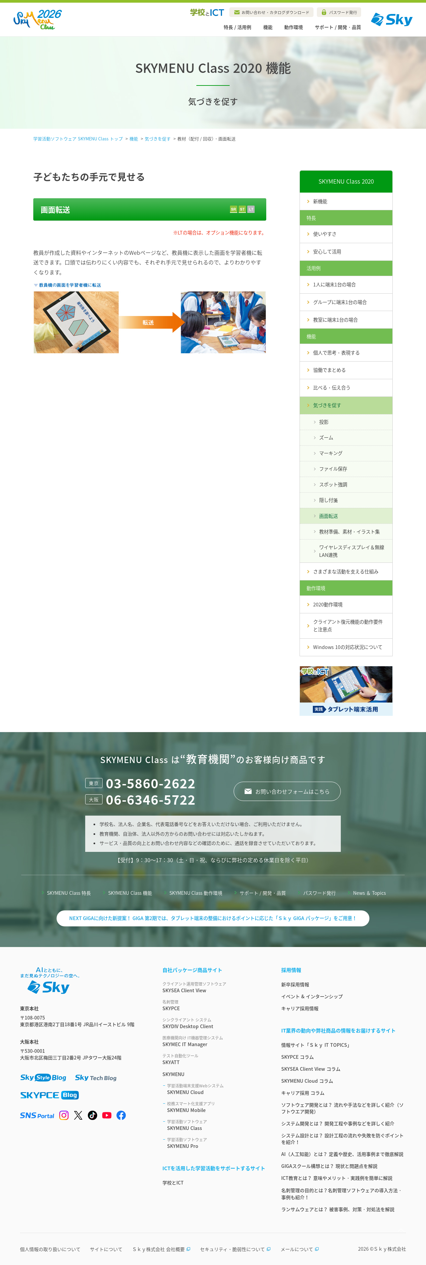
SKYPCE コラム (297, 1056)
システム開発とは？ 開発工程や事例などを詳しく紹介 (337, 1123)
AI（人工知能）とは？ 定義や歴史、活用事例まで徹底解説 (342, 1154)
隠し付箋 (328, 500)
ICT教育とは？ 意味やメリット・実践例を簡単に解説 (336, 1178)
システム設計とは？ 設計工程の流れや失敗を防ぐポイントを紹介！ (342, 1138)
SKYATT (213, 1059)
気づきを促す (327, 405)
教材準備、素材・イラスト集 (349, 531)
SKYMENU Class (216, 1125)
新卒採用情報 (295, 984)
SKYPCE (213, 1005)
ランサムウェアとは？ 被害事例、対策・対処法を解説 (337, 1209)
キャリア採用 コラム (302, 1092)
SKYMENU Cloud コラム (307, 1080)
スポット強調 (333, 484)
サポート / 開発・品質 (338, 27)
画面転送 (328, 516)
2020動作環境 (327, 604)
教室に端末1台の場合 (335, 319)
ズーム (326, 437)
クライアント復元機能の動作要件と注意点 (348, 625)
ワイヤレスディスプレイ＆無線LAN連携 (351, 551)
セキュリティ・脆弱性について (235, 1249)
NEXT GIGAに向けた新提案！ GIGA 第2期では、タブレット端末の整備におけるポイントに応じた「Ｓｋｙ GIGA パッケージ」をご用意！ (213, 918)
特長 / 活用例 (237, 27)
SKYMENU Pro (216, 1143)
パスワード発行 (343, 12)
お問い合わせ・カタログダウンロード (276, 12)
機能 (268, 27)
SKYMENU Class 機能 (130, 892)
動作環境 (293, 27)
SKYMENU (173, 1074)
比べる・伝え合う (331, 387)
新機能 (320, 201)
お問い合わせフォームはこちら (292, 791)
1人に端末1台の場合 (334, 284)
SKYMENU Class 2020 (346, 181)
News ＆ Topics (369, 892)
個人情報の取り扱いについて (50, 1249)
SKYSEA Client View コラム (310, 1068)
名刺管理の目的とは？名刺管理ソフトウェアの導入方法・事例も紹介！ (341, 1193)
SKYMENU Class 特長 (69, 892)
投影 (323, 421)
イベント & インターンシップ (312, 996)
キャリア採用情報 (300, 1008)
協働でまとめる (329, 370)
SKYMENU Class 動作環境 (196, 892)
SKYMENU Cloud (216, 1089)
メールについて (300, 1249)
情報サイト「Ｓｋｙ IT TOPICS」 (316, 1044)
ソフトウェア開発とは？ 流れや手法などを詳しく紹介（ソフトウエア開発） (342, 1108)
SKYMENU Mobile (216, 1107)
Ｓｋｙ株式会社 (389, 1248)
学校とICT (173, 1182)
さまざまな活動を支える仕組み (345, 571)
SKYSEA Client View (213, 987)
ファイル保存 (333, 468)
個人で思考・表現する (336, 352)
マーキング (330, 453)
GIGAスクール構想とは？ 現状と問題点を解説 (329, 1166)
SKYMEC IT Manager (213, 1041)
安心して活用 (327, 251)
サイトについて (106, 1249)
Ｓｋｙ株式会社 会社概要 (161, 1249)
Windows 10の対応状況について (347, 647)
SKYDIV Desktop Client (213, 1023)
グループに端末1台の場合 (340, 302)
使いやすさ (324, 233)
